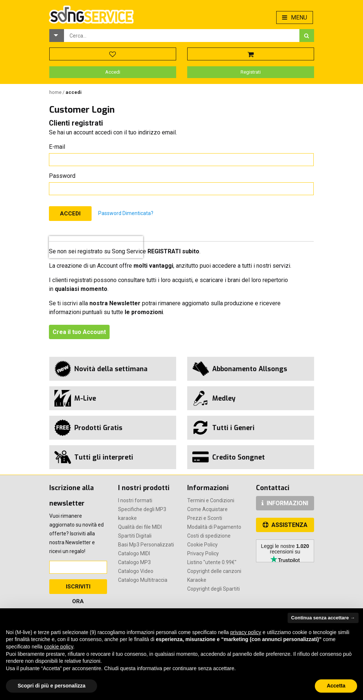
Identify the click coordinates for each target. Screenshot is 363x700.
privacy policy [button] (245, 632)
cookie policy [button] (58, 647)
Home (56, 92)
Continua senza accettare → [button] (323, 617)
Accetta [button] (336, 686)
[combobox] (181, 35)
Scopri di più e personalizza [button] (51, 686)
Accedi (112, 72)
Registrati (251, 72)
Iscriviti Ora (78, 588)
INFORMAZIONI (284, 503)
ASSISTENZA (285, 524)
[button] (56, 35)
